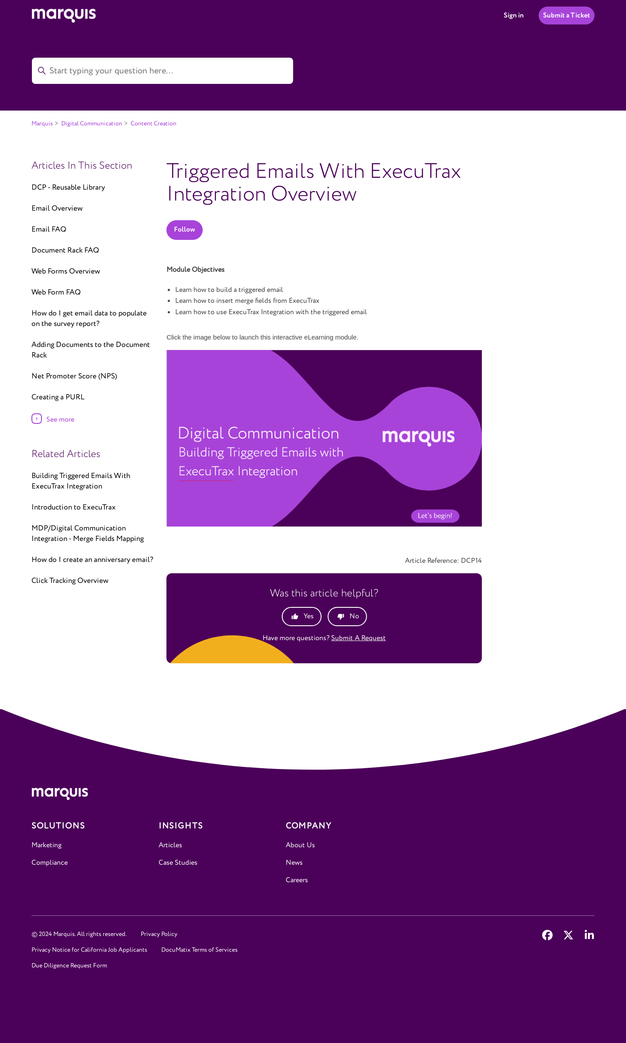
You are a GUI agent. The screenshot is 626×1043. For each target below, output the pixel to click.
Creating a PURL (57, 397)
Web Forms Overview (65, 271)
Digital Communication (91, 123)
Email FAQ (48, 229)
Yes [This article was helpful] (309, 616)
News (294, 863)
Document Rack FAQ (65, 250)
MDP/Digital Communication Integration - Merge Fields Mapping (87, 533)
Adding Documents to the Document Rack (90, 350)
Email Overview (57, 208)
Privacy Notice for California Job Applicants (89, 950)
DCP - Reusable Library (68, 187)
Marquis (42, 123)
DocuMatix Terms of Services (199, 950)
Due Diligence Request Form (69, 965)
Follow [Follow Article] (184, 230)
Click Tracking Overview (69, 580)
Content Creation (153, 123)
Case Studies (178, 863)
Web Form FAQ (56, 292)
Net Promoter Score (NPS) (74, 376)
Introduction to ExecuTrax (73, 507)
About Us (300, 845)
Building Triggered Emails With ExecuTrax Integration (80, 481)
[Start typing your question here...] (162, 71)
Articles (170, 845)
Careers (297, 880)
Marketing (46, 845)
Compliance (49, 863)
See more (60, 420)
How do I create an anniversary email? (92, 559)
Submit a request (358, 638)
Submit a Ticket (566, 15)
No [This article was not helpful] (354, 616)
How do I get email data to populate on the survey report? (89, 318)
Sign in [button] (514, 15)
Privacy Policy (159, 934)
